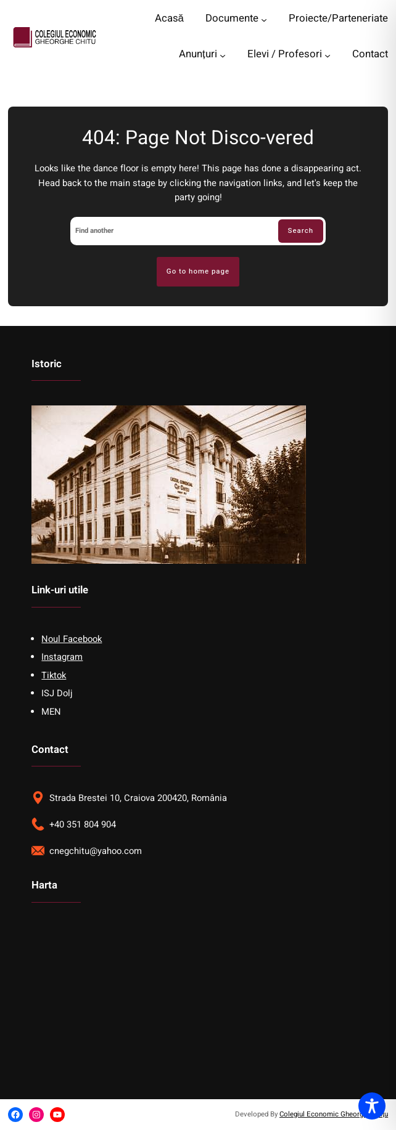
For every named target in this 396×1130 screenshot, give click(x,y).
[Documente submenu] (264, 20)
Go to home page (198, 271)
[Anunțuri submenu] (223, 55)
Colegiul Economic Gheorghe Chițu (333, 1114)
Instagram (62, 657)
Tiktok (53, 675)
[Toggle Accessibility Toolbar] (372, 1106)
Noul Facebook (71, 639)
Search (300, 231)
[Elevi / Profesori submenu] (327, 55)
